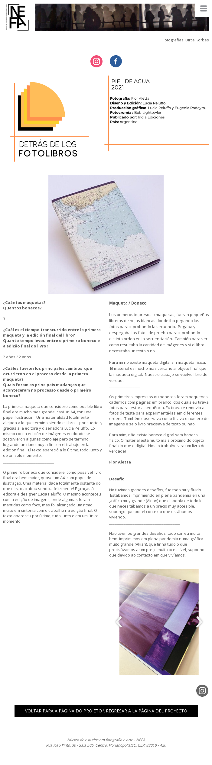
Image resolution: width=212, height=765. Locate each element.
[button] (106, 711)
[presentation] (119, 622)
